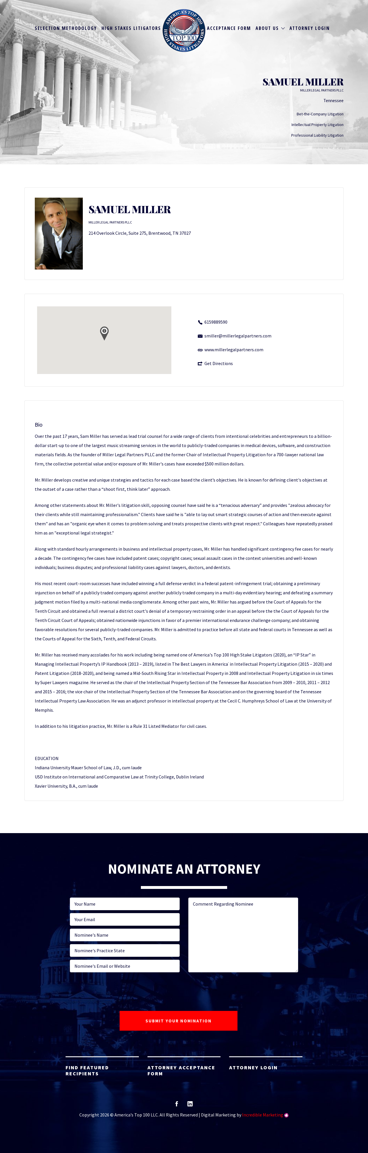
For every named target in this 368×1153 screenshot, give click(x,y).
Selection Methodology (66, 28)
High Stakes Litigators (131, 28)
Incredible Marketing (262, 1115)
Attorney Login (310, 28)
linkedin (190, 1105)
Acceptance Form (229, 28)
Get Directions (218, 363)
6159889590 (215, 322)
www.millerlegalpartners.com (233, 349)
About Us (267, 28)
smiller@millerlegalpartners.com (237, 336)
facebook (176, 1105)
